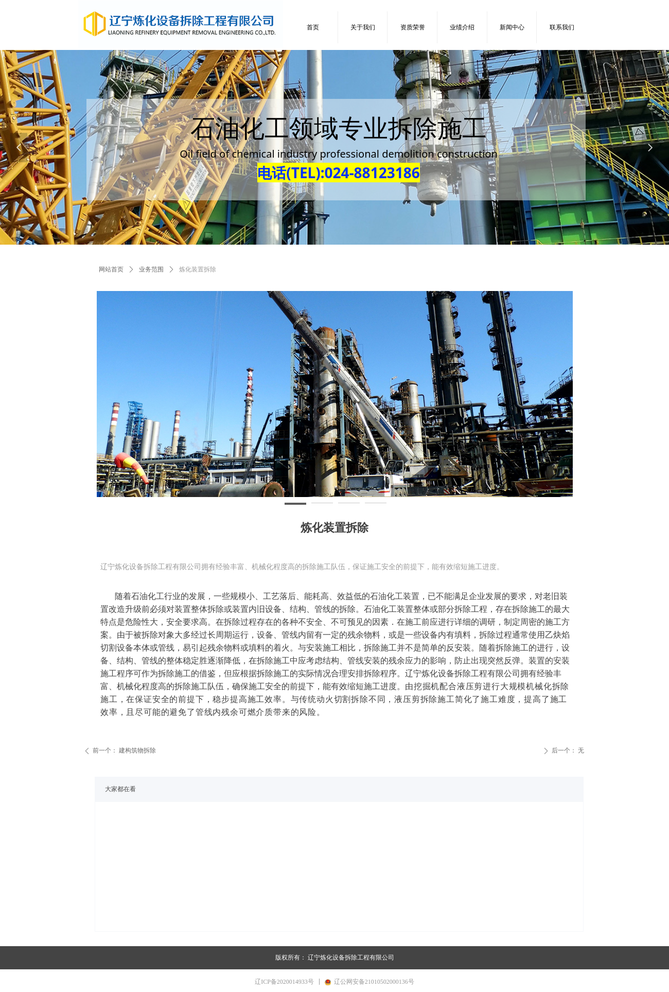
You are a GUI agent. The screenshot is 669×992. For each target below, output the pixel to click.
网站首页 (111, 269)
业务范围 (151, 269)
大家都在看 (120, 789)
